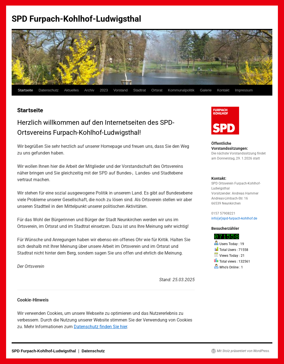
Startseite (25, 90)
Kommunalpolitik (181, 90)
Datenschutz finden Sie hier (100, 326)
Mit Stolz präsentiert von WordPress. (243, 351)
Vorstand (120, 90)
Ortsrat (157, 90)
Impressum (244, 90)
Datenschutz (49, 90)
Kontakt (223, 90)
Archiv (89, 90)
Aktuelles (71, 90)
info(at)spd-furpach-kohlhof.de (234, 218)
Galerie (206, 90)
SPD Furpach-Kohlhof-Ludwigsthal (76, 19)
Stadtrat (139, 90)
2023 (104, 90)
